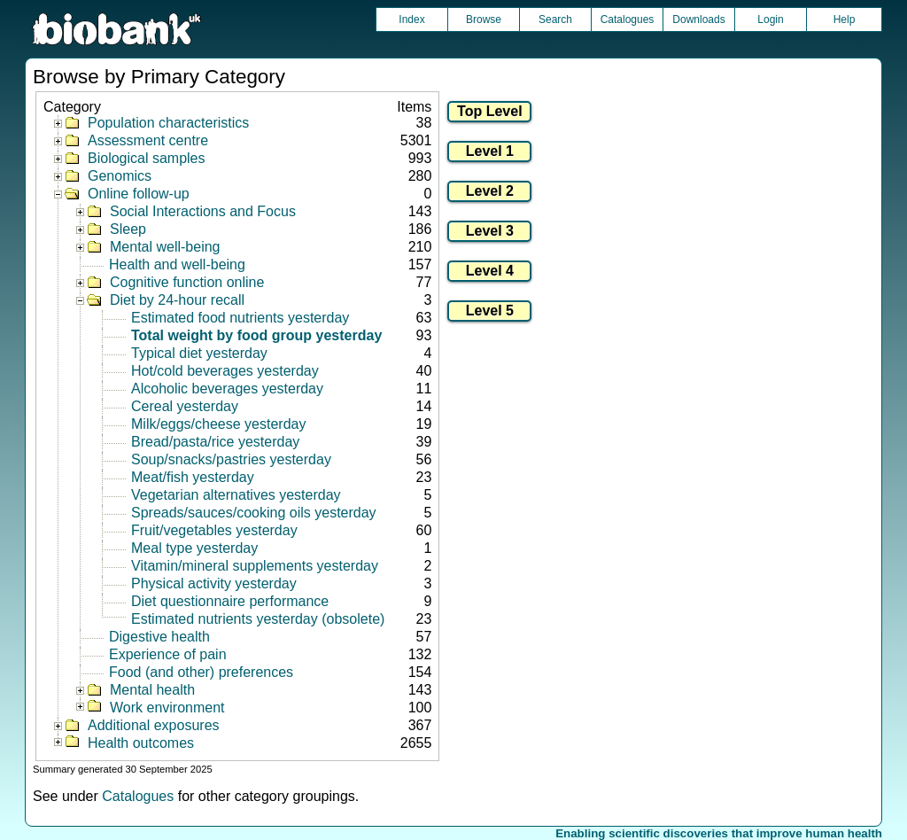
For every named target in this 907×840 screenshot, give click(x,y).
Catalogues (628, 19)
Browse (483, 19)
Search (555, 19)
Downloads (698, 19)
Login (770, 19)
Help (844, 19)
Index (411, 19)
